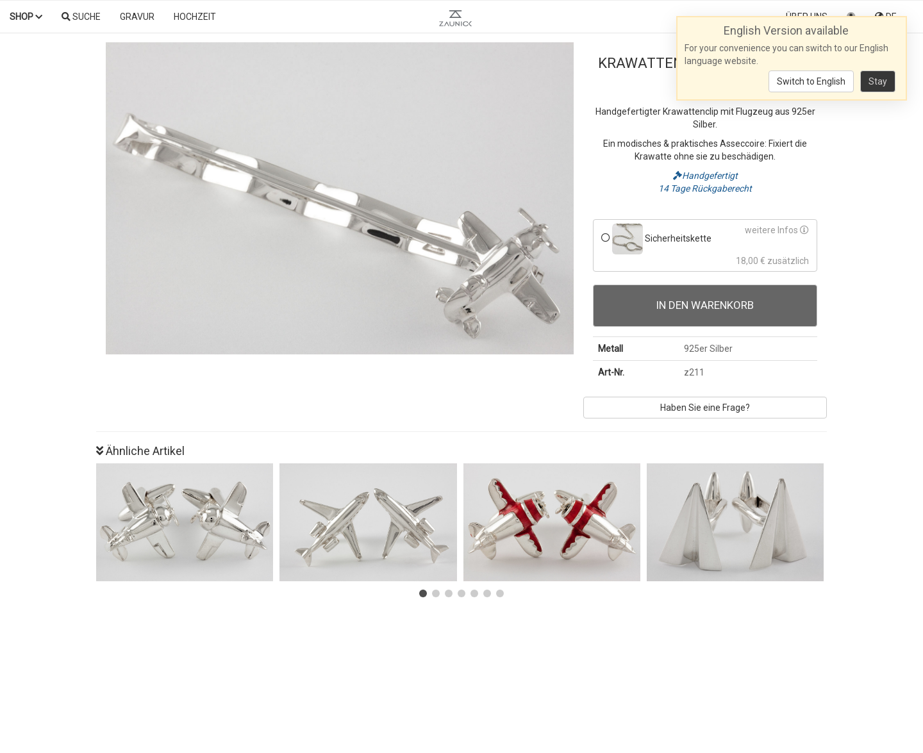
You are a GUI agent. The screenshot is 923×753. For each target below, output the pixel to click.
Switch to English (811, 81)
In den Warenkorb (705, 305)
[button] (423, 593)
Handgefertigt (705, 175)
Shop (26, 17)
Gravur (137, 17)
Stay (878, 81)
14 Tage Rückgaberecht (705, 188)
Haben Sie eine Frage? (705, 407)
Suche (81, 17)
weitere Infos (777, 230)
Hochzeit (195, 17)
